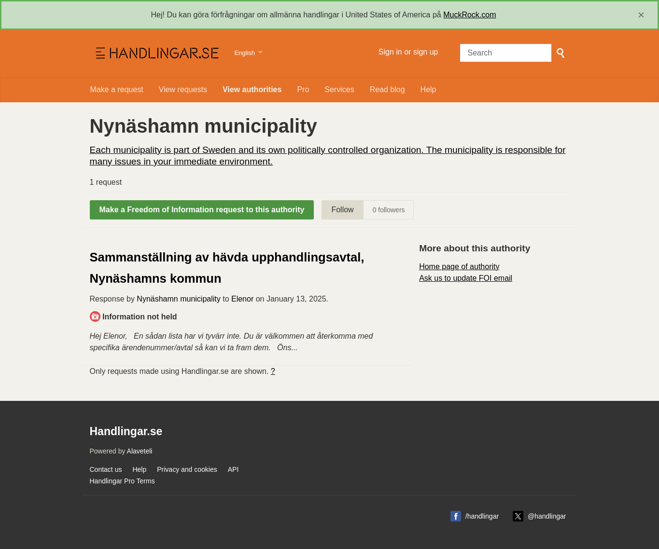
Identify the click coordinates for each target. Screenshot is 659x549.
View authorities (252, 89)
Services (339, 89)
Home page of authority (459, 266)
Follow (342, 210)
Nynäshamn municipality (178, 299)
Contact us (106, 469)
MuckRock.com (469, 15)
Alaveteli (140, 451)
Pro (303, 89)
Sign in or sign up (408, 52)
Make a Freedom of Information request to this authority (202, 210)
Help (428, 89)
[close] (641, 15)
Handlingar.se (156, 53)
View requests (183, 89)
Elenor (242, 299)
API (233, 469)
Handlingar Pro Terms (122, 481)
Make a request (116, 89)
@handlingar (547, 516)
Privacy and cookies (187, 469)
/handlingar (482, 516)
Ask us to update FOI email (465, 278)
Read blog (387, 89)
